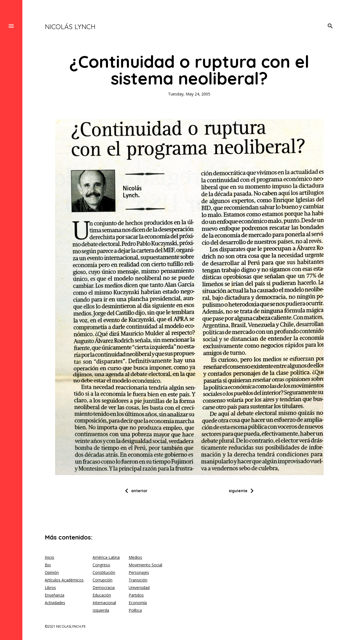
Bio (48, 564)
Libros (50, 587)
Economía (138, 602)
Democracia (104, 587)
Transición (138, 580)
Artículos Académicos (64, 580)
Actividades (55, 602)
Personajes (139, 572)
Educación (102, 595)
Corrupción (102, 580)
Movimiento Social (145, 564)
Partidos (136, 595)
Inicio (49, 557)
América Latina (106, 557)
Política (135, 610)
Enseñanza (54, 595)
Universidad (139, 587)
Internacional (104, 602)
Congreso (101, 564)
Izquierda (101, 610)
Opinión (52, 572)
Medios (135, 557)
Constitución (104, 572)
